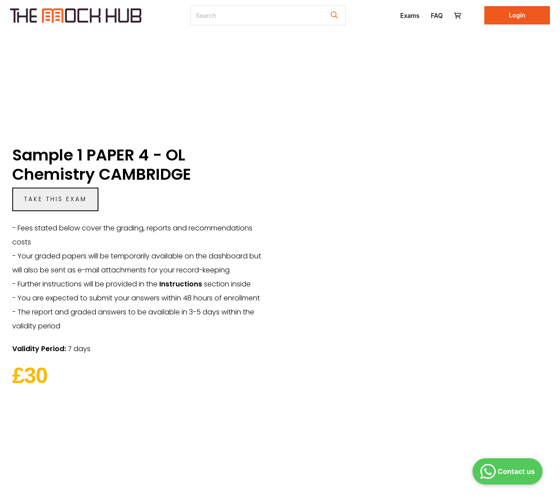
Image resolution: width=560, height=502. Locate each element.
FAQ (437, 15)
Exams (410, 15)
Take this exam (55, 199)
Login (517, 15)
